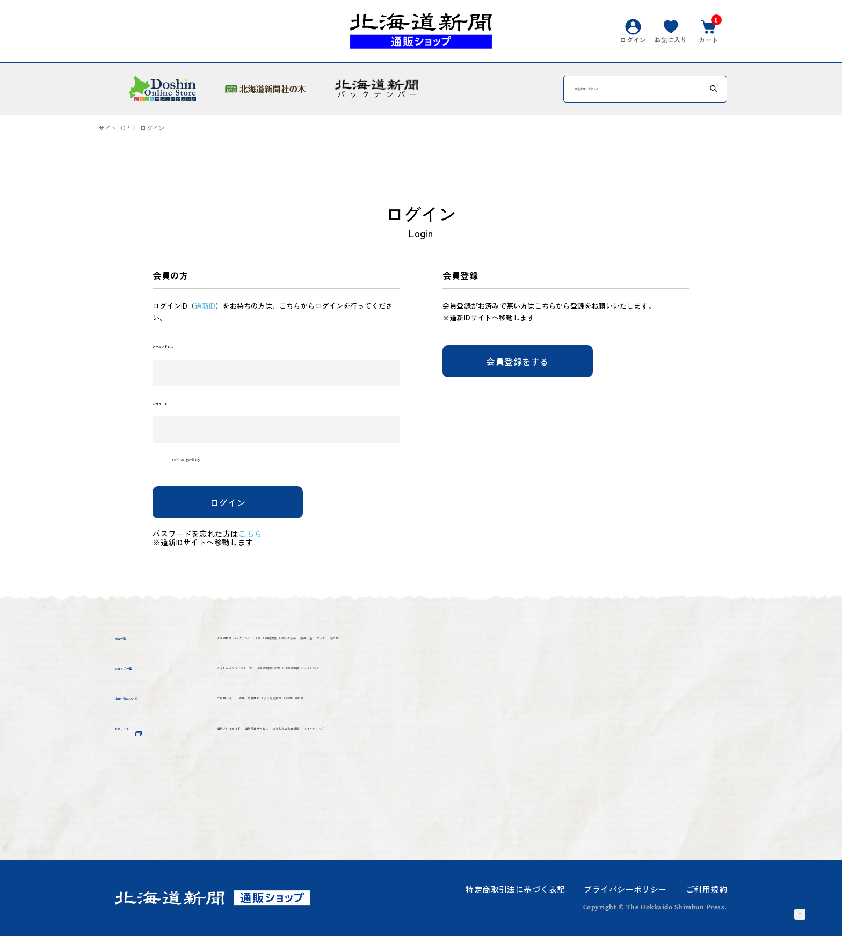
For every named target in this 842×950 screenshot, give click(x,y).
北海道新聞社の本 (389, 712)
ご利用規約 (706, 903)
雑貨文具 (397, 656)
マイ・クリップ (252, 824)
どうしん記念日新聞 (448, 804)
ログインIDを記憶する (220, 474)
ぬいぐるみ (455, 656)
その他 (275, 676)
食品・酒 (513, 656)
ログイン (228, 516)
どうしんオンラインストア (276, 712)
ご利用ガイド (247, 767)
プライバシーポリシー (625, 903)
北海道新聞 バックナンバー (278, 656)
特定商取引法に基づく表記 (515, 903)
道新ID (204, 306)
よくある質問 (403, 767)
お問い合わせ (476, 767)
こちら (258, 547)
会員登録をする (517, 361)
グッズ (232, 676)
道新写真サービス (349, 804)
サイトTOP (114, 128)
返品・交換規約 (325, 767)
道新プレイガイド (256, 804)
